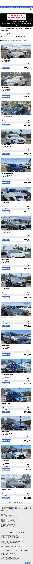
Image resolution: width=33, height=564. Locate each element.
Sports (17, 7)
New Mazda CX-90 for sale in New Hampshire (10, 538)
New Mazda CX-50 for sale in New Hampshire (10, 536)
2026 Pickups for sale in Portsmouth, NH (9, 516)
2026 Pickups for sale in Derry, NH (7, 515)
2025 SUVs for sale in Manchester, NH (8, 519)
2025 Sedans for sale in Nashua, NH (8, 521)
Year (16, 34)
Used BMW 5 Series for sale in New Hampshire (10, 558)
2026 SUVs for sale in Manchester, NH (8, 514)
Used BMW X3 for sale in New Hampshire (9, 553)
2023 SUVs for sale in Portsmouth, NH (8, 525)
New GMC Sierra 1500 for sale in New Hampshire (10, 543)
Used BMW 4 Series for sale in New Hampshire (10, 560)
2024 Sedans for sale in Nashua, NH (8, 524)
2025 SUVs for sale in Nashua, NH (7, 520)
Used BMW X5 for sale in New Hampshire (9, 554)
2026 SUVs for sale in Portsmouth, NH (8, 510)
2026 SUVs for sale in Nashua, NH (7, 513)
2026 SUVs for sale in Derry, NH (7, 511)
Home (2, 7)
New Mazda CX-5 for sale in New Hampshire (9, 535)
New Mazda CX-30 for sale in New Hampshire (10, 537)
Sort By (26, 36)
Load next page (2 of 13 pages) (16, 502)
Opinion (21, 7)
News (5, 7)
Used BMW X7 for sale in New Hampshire (9, 559)
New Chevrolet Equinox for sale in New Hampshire (10, 546)
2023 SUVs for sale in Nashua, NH (7, 526)
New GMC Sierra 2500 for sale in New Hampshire (10, 545)
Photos (28, 7)
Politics (8, 7)
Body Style (28, 34)
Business (13, 7)
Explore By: (4, 34)
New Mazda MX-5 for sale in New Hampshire (9, 542)
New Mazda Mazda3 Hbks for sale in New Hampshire (11, 541)
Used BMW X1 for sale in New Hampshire (9, 557)
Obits (24, 7)
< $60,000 (19, 36)
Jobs (31, 7)
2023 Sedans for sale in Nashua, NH (8, 527)
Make (21, 34)
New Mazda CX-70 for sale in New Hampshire (10, 540)
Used (11, 34)
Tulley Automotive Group (7, 36)
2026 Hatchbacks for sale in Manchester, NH (9, 518)
